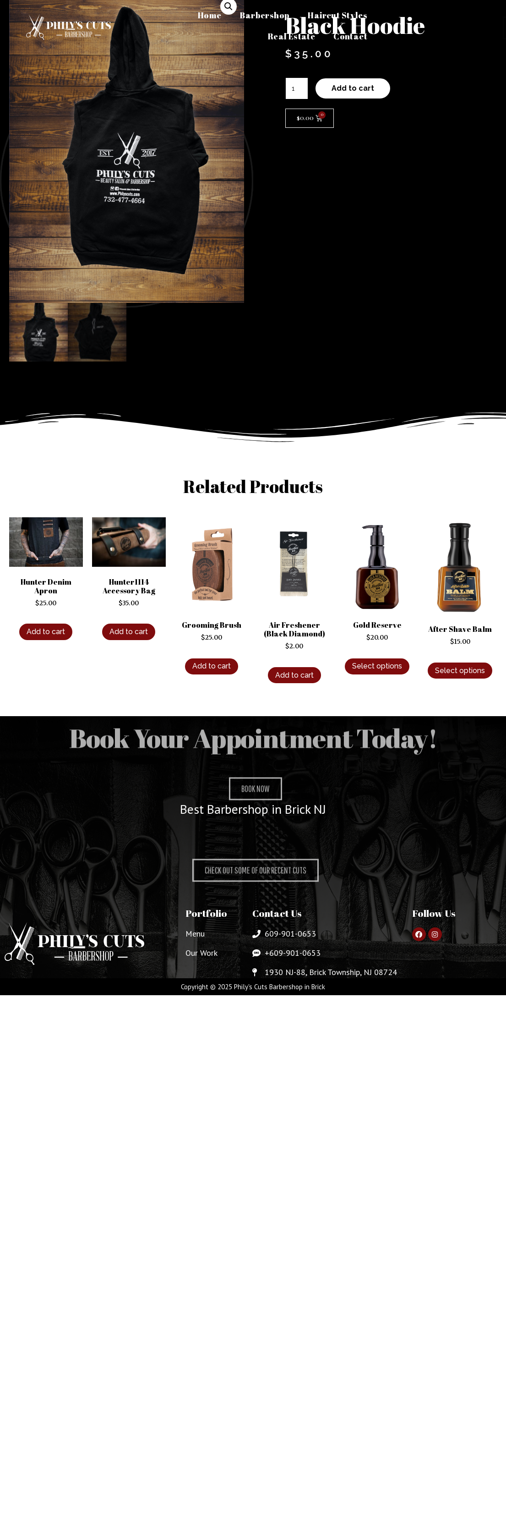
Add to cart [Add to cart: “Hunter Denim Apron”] (46, 632)
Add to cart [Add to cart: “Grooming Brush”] (211, 667)
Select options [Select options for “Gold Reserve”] (377, 667)
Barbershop (264, 15)
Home (210, 15)
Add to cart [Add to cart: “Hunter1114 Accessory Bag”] (128, 632)
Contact (350, 36)
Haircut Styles (337, 15)
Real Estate (291, 36)
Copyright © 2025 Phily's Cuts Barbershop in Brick (253, 987)
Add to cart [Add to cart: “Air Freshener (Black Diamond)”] (294, 675)
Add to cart (353, 88)
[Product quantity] (297, 88)
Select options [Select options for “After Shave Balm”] (460, 671)
